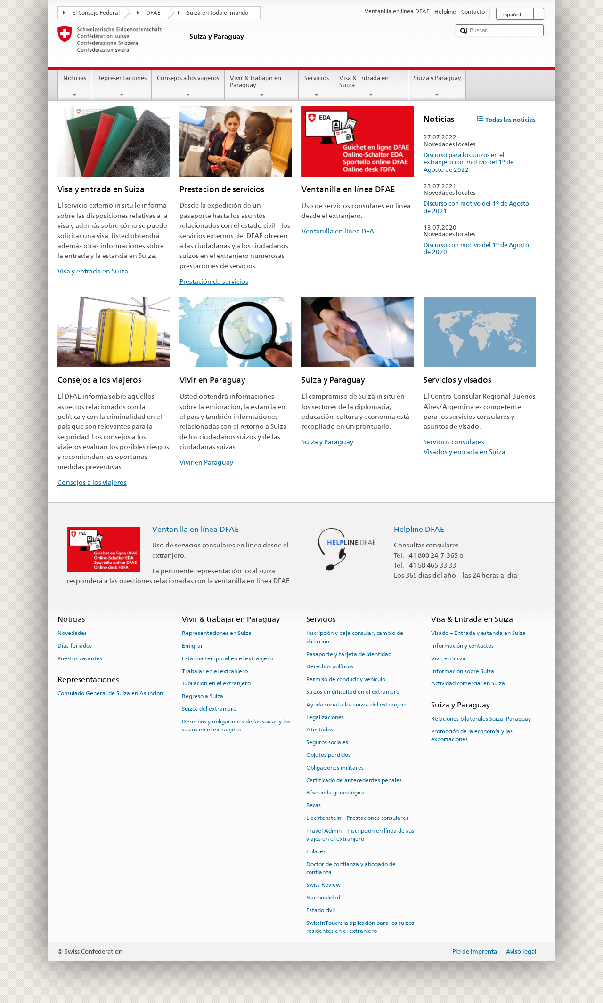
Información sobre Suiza (462, 670)
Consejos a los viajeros (188, 86)
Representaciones (121, 86)
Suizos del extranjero (209, 709)
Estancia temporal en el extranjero (227, 658)
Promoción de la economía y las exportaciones (472, 735)
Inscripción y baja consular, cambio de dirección (354, 637)
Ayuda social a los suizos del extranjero (356, 704)
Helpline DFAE (419, 529)
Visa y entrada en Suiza (92, 271)
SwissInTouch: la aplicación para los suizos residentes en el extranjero (360, 927)
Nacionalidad (323, 897)
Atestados (319, 729)
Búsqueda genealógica (335, 792)
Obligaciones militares (335, 767)
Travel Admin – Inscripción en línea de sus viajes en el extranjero (360, 834)
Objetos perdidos (328, 755)
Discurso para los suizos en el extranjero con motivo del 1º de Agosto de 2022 (468, 162)
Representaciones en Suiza (217, 633)
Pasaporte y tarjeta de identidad (348, 653)
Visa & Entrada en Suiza (371, 86)
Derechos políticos (329, 666)
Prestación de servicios (213, 281)
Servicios (316, 86)
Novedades (72, 633)
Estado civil (320, 910)
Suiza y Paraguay (437, 86)
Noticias (74, 86)
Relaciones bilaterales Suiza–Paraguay (481, 718)
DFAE (153, 12)
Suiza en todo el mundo (217, 12)
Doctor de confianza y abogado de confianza (351, 868)
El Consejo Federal (96, 12)
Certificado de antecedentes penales (354, 780)
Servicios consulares (454, 442)
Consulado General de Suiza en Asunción (110, 693)
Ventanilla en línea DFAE (340, 231)
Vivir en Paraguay (206, 462)
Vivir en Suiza (448, 658)
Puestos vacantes (79, 658)
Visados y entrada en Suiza (464, 452)
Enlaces (316, 851)
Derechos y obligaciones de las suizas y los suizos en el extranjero (236, 725)
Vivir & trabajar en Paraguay (262, 86)
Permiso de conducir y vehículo (345, 679)
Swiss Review (323, 885)
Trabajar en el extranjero (215, 670)
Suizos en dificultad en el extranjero (352, 692)
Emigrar (192, 645)
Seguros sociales (327, 742)
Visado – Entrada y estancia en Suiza (478, 633)
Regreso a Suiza (202, 696)
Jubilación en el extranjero (216, 683)
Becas (313, 805)
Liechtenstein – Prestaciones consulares (357, 818)
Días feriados (74, 645)
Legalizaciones (325, 717)
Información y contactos (462, 645)
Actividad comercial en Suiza (468, 683)
